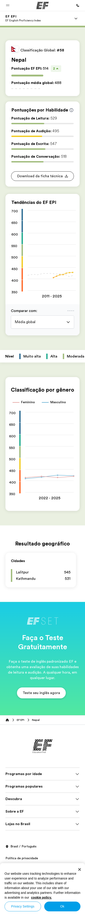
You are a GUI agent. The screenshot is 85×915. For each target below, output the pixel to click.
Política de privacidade (21, 858)
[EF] (42, 5)
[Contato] (78, 5)
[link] (23, 18)
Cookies (11, 878)
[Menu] (76, 18)
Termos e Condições (20, 868)
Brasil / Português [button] (20, 846)
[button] (7, 5)
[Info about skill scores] (71, 110)
